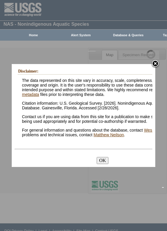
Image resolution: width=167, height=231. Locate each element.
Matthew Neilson (108, 134)
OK (102, 160)
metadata (30, 94)
